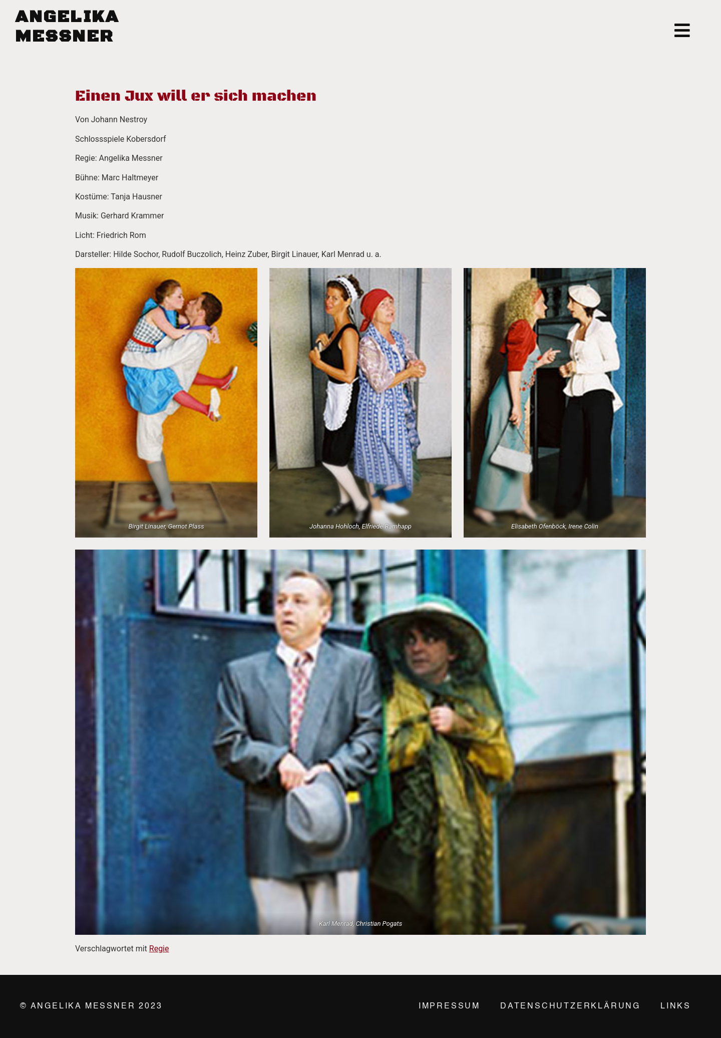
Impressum (449, 1006)
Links (675, 1006)
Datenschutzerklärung (570, 1006)
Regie (159, 948)
